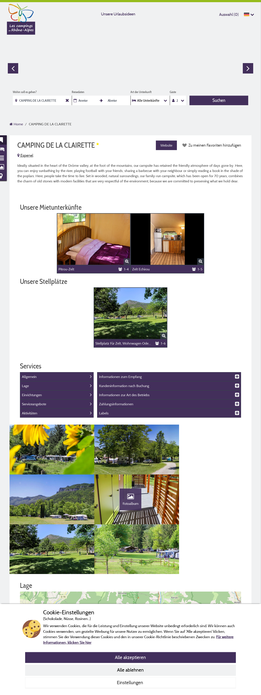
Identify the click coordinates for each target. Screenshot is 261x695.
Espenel (25, 155)
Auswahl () (229, 14)
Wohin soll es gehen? (25, 92)
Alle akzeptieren (130, 657)
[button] (130, 583)
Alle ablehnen (130, 670)
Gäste (173, 92)
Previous (13, 68)
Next (248, 68)
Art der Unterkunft (141, 92)
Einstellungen (130, 682)
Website (166, 145)
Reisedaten (78, 92)
